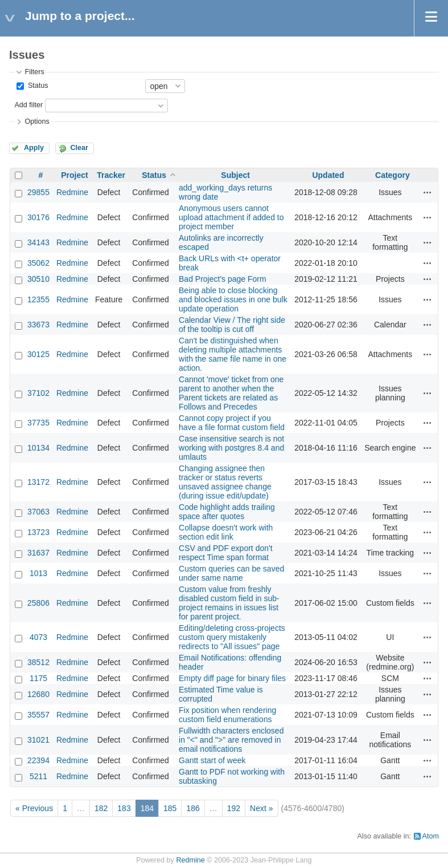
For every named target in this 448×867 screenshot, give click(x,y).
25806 (38, 602)
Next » (261, 808)
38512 (38, 662)
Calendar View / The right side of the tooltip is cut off (232, 324)
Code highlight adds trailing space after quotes (227, 512)
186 (192, 808)
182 (101, 808)
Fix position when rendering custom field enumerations (227, 715)
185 (169, 808)
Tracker (111, 175)
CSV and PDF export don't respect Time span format (226, 553)
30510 (38, 278)
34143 (38, 242)
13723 (38, 532)
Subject (235, 175)
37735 (38, 422)
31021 (38, 739)
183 (123, 808)
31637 (38, 552)
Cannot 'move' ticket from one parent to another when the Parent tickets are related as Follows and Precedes (231, 393)
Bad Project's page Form (222, 278)
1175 (38, 678)
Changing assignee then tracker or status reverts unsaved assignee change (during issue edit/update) (225, 482)
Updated (328, 175)
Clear (79, 148)
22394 (38, 760)
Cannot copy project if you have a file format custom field (232, 423)
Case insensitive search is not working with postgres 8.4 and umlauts (231, 447)
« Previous (34, 808)
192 (233, 808)
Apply (34, 148)
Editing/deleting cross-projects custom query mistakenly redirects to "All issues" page (232, 637)
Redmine (72, 192)
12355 (38, 299)
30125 (38, 354)
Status (37, 86)
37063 (38, 511)
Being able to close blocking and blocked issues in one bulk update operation (233, 299)
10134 (38, 447)
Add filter (28, 105)
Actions (427, 192)
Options (36, 121)
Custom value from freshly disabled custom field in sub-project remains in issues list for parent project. (229, 603)
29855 (38, 192)
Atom (430, 836)
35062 (38, 263)
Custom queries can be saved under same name (231, 573)
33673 (38, 324)
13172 (38, 482)
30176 (38, 217)
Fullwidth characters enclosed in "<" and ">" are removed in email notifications (231, 739)
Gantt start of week (212, 760)
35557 (38, 714)
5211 (38, 776)
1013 (38, 573)
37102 (38, 393)
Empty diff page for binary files (232, 678)
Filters (34, 72)
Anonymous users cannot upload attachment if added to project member (231, 217)
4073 (38, 637)
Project (74, 175)
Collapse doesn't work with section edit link (226, 532)
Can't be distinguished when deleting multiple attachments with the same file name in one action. (232, 354)
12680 (38, 694)
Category (392, 175)
